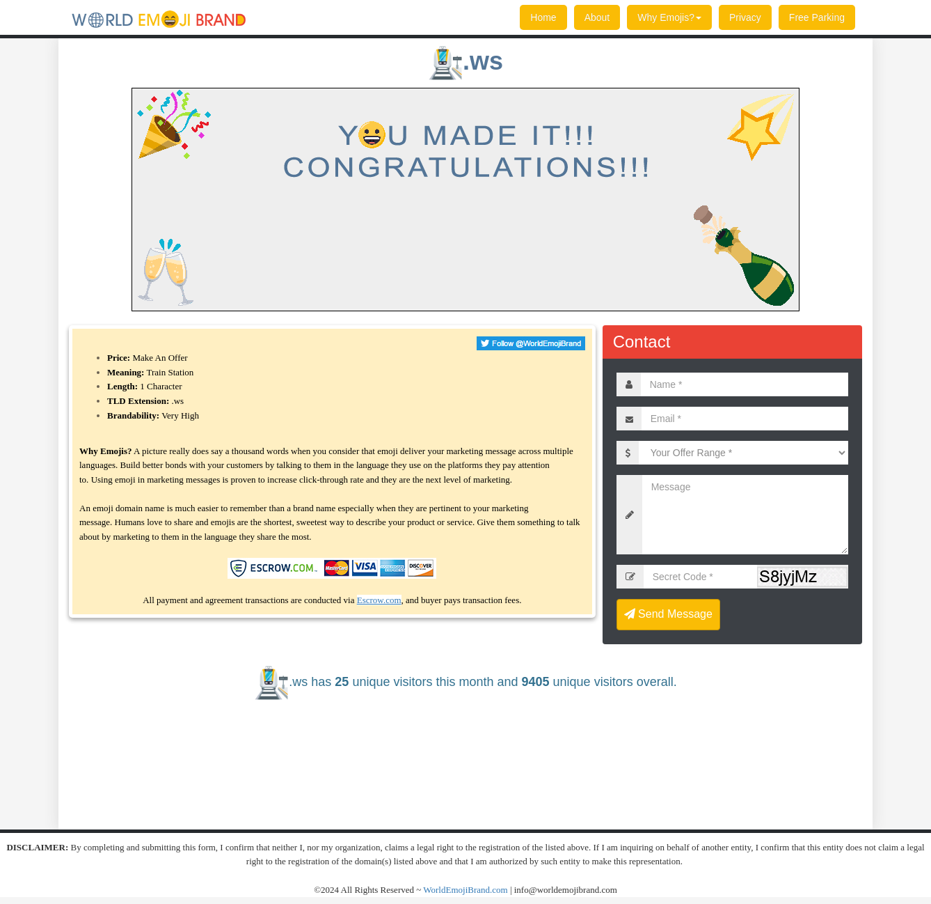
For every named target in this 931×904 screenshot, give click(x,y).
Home (543, 17)
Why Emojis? (669, 17)
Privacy (745, 17)
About (597, 17)
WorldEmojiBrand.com (465, 889)
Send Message (668, 614)
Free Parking (817, 17)
